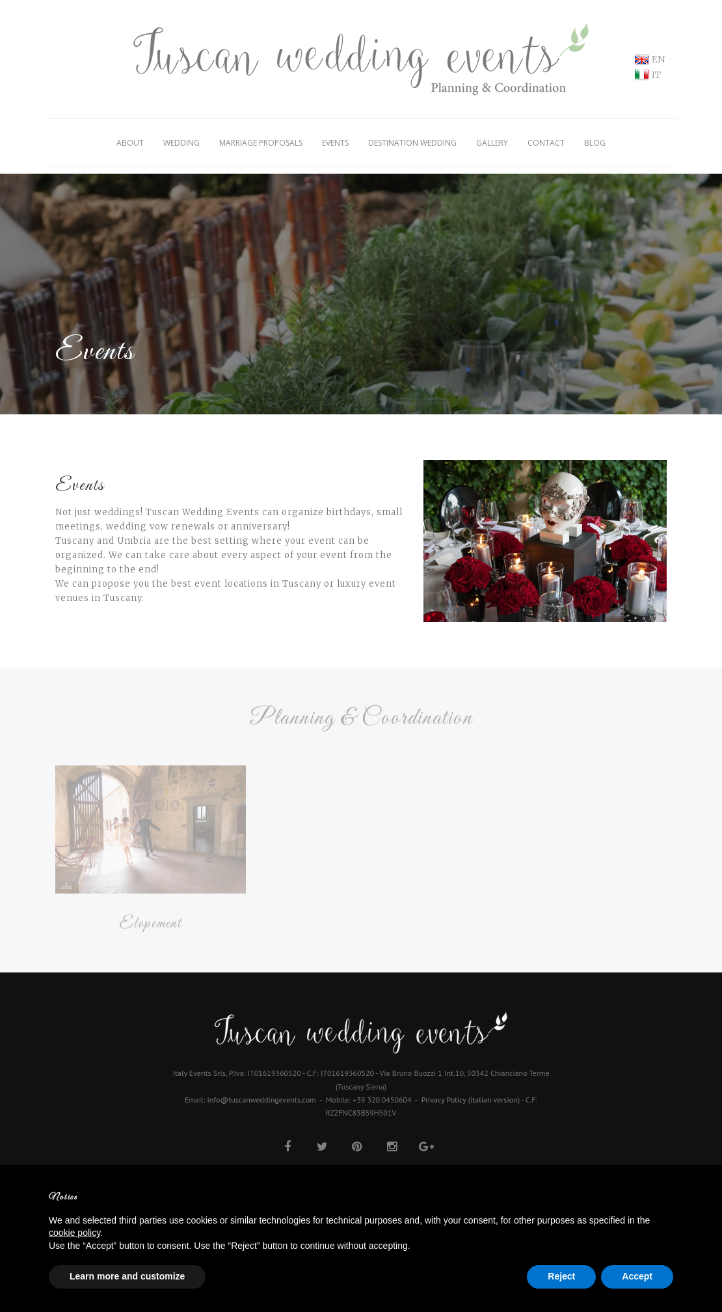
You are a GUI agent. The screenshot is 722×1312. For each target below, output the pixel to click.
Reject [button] (561, 1276)
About (130, 142)
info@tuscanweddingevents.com (261, 1099)
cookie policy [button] (74, 1232)
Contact (546, 142)
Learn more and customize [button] (127, 1276)
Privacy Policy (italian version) (470, 1099)
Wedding (181, 142)
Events (335, 142)
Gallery (492, 142)
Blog (595, 142)
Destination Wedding (412, 142)
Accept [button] (637, 1276)
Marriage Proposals (260, 142)
